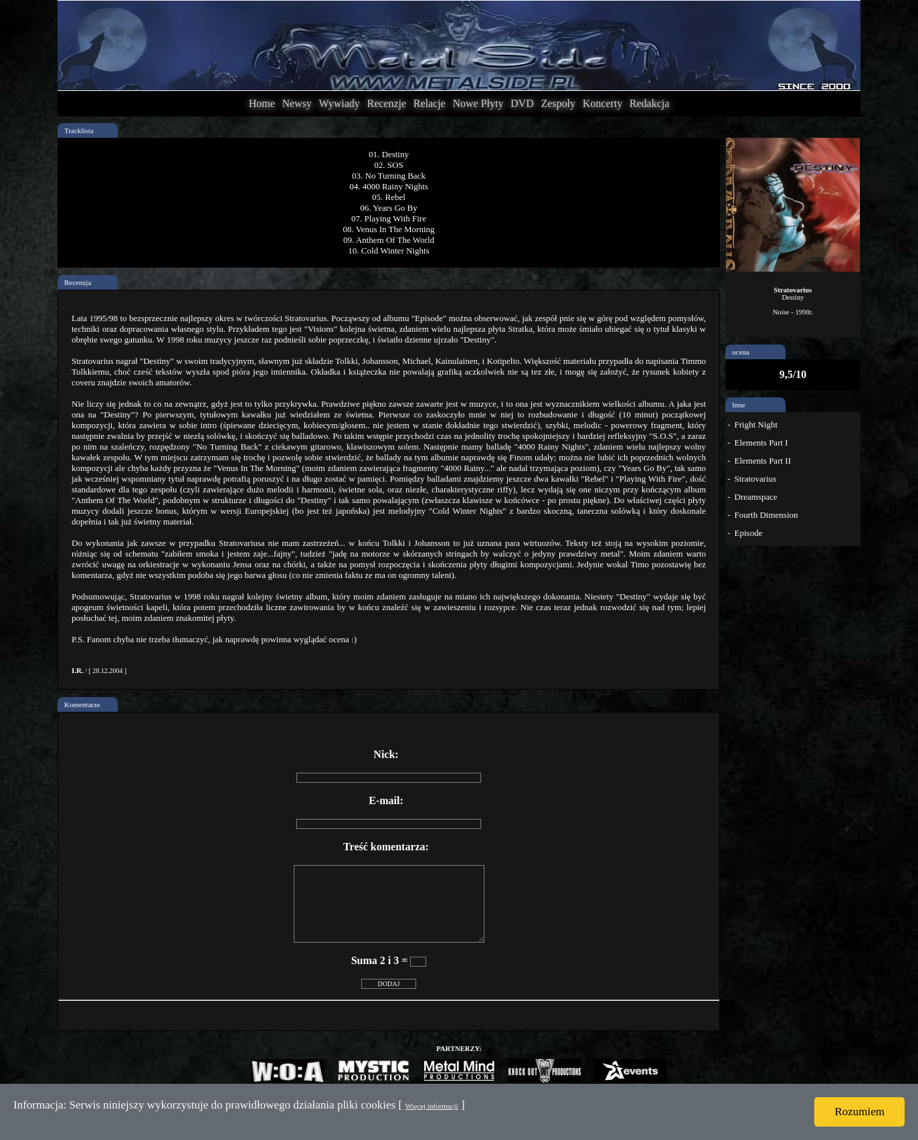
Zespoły (558, 103)
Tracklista (79, 130)
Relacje (430, 103)
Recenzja (77, 282)
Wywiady (339, 103)
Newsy (296, 103)
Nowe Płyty (477, 103)
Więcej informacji (431, 1106)
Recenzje (386, 103)
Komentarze (82, 704)
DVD (522, 103)
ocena (740, 352)
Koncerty (603, 103)
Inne (738, 405)
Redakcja (650, 103)
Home (262, 103)
